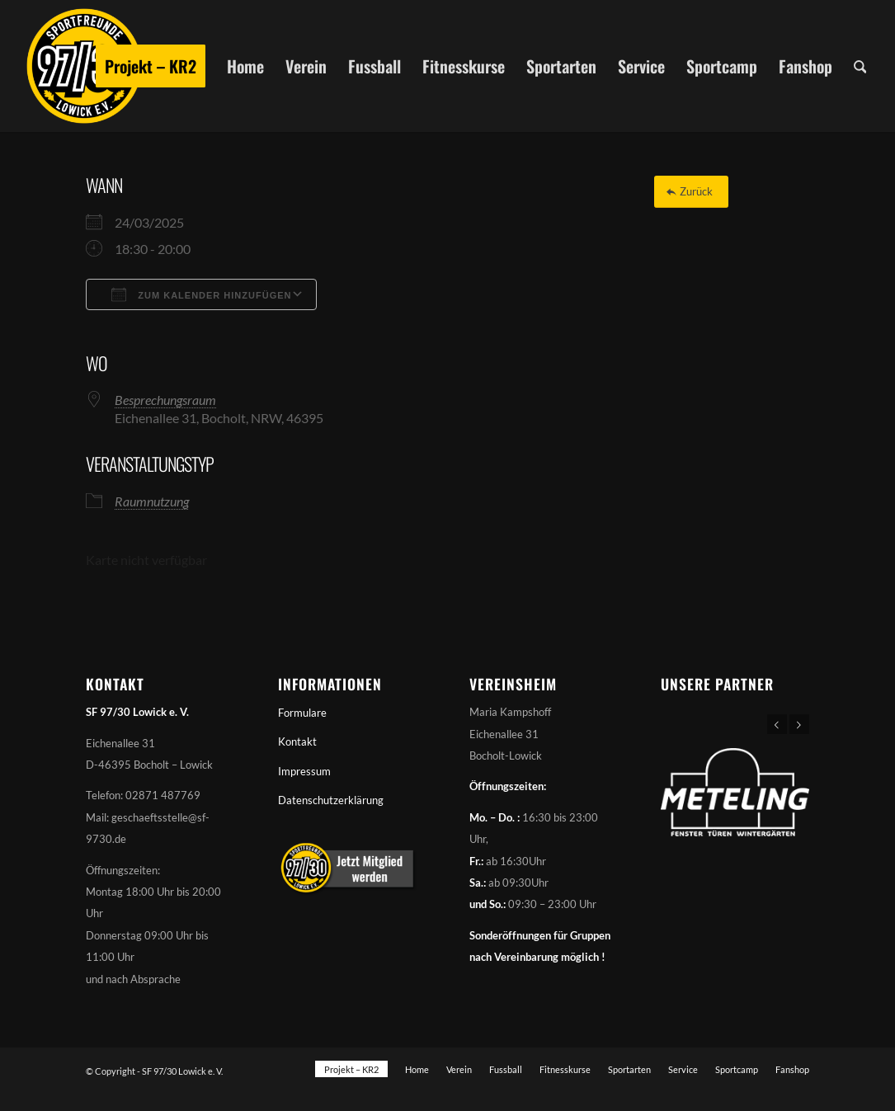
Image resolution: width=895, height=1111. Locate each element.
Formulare (302, 712)
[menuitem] (150, 66)
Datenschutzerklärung (331, 800)
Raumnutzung (152, 501)
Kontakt (297, 741)
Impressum (304, 771)
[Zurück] (691, 192)
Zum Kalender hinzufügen (201, 294)
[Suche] (860, 66)
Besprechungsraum (165, 399)
